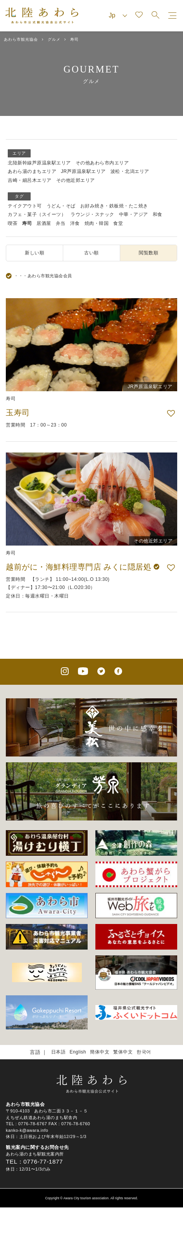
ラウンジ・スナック (92, 214)
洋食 (75, 223)
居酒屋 (43, 223)
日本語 (58, 1052)
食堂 (118, 223)
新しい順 (34, 253)
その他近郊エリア (75, 180)
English (77, 1052)
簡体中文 (99, 1052)
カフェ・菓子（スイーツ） (37, 214)
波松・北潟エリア (129, 171)
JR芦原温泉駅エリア (83, 171)
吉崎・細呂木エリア (30, 180)
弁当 (61, 223)
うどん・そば (61, 206)
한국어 (143, 1052)
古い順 (91, 253)
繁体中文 (123, 1052)
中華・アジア (133, 214)
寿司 (27, 223)
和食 (157, 214)
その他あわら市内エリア (102, 163)
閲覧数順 (148, 253)
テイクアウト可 (25, 206)
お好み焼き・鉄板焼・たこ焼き (114, 206)
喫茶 (12, 223)
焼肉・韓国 (97, 223)
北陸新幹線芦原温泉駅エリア (39, 163)
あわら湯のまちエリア (32, 171)
